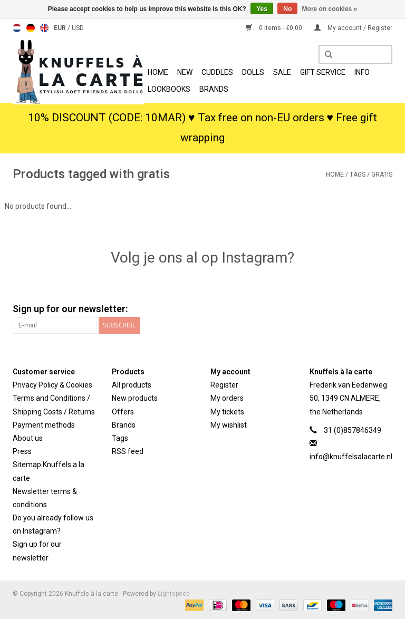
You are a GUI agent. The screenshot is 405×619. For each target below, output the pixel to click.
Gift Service (322, 72)
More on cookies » (330, 9)
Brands (213, 89)
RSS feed (127, 451)
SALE (282, 72)
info (362, 72)
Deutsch (30, 28)
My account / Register (353, 28)
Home (158, 72)
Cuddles (217, 72)
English (44, 28)
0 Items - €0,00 (275, 28)
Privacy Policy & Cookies (52, 385)
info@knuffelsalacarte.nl (351, 456)
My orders (227, 398)
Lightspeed (174, 593)
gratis (381, 174)
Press (22, 451)
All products (131, 385)
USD (78, 28)
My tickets (227, 412)
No (287, 9)
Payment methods (44, 425)
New (184, 72)
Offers (123, 412)
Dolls (253, 72)
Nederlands (17, 28)
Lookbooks (169, 89)
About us (28, 438)
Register (224, 385)
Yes (261, 9)
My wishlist (228, 425)
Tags (357, 174)
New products (135, 398)
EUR (61, 28)
